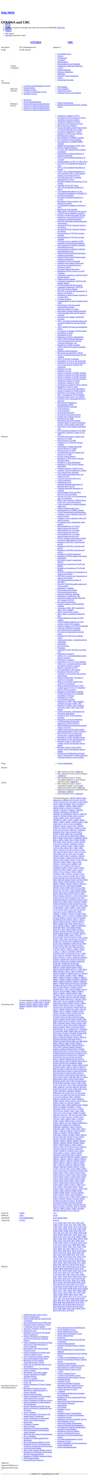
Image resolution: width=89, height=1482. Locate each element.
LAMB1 (75, 950)
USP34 (71, 1179)
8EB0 (73, 1300)
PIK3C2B (75, 1027)
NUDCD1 (69, 1007)
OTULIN (63, 1017)
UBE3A (76, 1163)
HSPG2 (74, 930)
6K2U (69, 1281)
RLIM (85, 1065)
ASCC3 (72, 824)
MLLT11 (78, 973)
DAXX (55, 878)
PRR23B (75, 1045)
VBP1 (78, 1185)
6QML (78, 1283)
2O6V (60, 1241)
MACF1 (56, 957)
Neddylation (61, 558)
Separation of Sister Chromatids (68, 261)
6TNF (73, 1284)
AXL (60, 830)
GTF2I (83, 914)
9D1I (77, 1306)
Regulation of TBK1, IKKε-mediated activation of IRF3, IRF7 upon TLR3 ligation (70, 708)
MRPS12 (77, 979)
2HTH (75, 1231)
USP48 (60, 1183)
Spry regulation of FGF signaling (69, 140)
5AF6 (64, 1273)
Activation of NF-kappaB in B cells (70, 124)
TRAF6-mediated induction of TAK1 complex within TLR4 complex (70, 623)
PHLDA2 (56, 1027)
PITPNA (60, 1029)
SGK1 (85, 1089)
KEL (60, 944)
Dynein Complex (30, 1370)
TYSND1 (70, 1151)
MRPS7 (56, 983)
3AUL (69, 1245)
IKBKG (67, 934)
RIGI (64, 1065)
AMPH (55, 808)
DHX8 (66, 882)
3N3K (69, 1253)
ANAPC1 (61, 808)
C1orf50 (76, 842)
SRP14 (63, 1105)
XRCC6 (62, 1197)
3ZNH (55, 1261)
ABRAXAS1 (57, 800)
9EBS (79, 1308)
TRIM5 (35, 1006)
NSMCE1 (79, 1005)
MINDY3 (63, 973)
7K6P (79, 1292)
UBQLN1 (61, 1165)
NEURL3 (78, 999)
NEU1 (72, 999)
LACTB (56, 950)
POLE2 (83, 1031)
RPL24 (60, 1077)
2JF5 (54, 1233)
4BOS (79, 1261)
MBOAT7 (56, 967)
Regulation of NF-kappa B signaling (70, 692)
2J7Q (84, 1231)
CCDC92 (68, 850)
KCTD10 (62, 942)
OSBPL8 (75, 1011)
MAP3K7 (56, 959)
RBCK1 (36, 1004)
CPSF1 (55, 872)
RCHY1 (81, 1059)
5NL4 (68, 1275)
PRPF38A (56, 1045)
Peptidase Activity (30, 90)
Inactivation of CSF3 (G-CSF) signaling (71, 662)
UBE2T (55, 1163)
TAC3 (60, 1113)
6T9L (68, 1284)
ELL (60, 892)
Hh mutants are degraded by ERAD (70, 353)
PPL (74, 1035)
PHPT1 (62, 1027)
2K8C (85, 1233)
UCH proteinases (63, 409)
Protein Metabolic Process (66, 1330)
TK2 (69, 1123)
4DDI (65, 1263)
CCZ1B (82, 850)
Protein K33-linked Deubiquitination (37, 110)
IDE (77, 932)
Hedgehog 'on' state (64, 369)
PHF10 (76, 1025)
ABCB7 (73, 798)
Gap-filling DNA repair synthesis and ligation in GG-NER (70, 437)
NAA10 (84, 989)
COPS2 (70, 868)
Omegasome (28, 1422)
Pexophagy (61, 648)
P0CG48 (56, 1220)
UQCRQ (80, 1171)
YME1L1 (84, 1197)
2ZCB (80, 1243)
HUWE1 (56, 932)
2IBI (79, 1231)
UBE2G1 (56, 1159)
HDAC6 (62, 922)
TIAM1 (55, 1123)
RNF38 (67, 1075)
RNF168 (83, 1071)
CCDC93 (75, 850)
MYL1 (62, 989)
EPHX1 (56, 894)
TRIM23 (63, 1141)
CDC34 (77, 852)
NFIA (84, 999)
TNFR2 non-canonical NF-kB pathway (71, 389)
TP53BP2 (71, 1135)
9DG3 (74, 1308)
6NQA (55, 1283)
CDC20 (65, 852)
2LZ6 (74, 1237)
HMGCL (67, 926)
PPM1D (79, 1035)
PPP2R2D (64, 1039)
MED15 (56, 969)
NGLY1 (65, 1001)
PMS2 (66, 1031)
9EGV (83, 1308)
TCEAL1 (69, 1117)
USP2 (73, 1175)
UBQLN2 (68, 1165)
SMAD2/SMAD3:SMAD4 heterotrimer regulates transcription (71, 254)
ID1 (74, 932)
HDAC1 (76, 920)
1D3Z (65, 1223)
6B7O (60, 1281)
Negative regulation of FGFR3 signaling (71, 377)
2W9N (55, 1243)
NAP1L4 (56, 991)
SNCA (69, 1099)
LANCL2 (63, 952)
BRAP (85, 838)
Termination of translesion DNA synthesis (72, 385)
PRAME (62, 1041)
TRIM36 (63, 1143)
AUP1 (84, 828)
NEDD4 (82, 997)
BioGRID (8, 35)
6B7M (55, 1281)
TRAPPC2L (71, 1139)
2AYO (55, 1229)
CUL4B (71, 876)
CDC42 (83, 852)
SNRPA (55, 1101)
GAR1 (66, 908)
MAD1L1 (62, 957)
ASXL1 (63, 826)
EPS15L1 (77, 894)
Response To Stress (64, 1441)
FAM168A (72, 900)
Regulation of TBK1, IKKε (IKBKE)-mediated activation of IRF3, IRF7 (70, 703)
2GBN (60, 1231)
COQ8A (69, 870)
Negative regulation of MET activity (70, 468)
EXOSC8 (56, 898)
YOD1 (55, 1199)
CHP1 (79, 862)
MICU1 (68, 971)
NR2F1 (66, 1005)
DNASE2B (71, 886)
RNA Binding (62, 87)
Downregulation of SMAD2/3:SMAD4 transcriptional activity (71, 246)
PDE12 (55, 1023)
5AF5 (59, 1273)
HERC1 (81, 922)
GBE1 (79, 908)
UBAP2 (79, 1153)
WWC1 (55, 1195)
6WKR (85, 1288)
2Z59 (75, 1243)
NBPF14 (63, 993)
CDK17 (67, 856)
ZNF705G (69, 1207)
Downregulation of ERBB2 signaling (70, 510)
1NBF (55, 1225)
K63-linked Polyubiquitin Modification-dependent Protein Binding (71, 1428)
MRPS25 (76, 981)
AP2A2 (81, 816)
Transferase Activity (64, 1417)
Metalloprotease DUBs (65, 419)
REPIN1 (75, 1061)
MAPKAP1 (64, 961)
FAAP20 (73, 898)
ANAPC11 (70, 808)
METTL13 (74, 969)
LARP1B (78, 952)
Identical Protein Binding (33, 1394)
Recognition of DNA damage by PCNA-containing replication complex (71, 119)
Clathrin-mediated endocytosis (68, 508)
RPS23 (71, 1079)
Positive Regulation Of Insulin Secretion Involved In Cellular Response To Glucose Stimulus (38, 1344)
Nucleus (60, 56)
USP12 (66, 1173)
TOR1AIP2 (57, 1135)
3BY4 (83, 1245)
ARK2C (56, 822)
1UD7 (60, 1227)
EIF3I (83, 890)
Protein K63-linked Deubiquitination (70, 1401)
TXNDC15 (63, 1151)
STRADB (56, 1109)
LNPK (83, 953)
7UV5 (79, 1296)
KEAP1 (56, 944)
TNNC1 (56, 1131)
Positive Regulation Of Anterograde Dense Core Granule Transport (36, 1419)
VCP (54, 1187)
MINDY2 (56, 973)
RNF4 (73, 1075)
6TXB (55, 1286)
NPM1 (83, 1003)
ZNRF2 (74, 1209)
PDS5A (74, 1023)
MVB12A (74, 987)
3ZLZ (81, 1259)
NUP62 (47, 1002)
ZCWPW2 (79, 1201)
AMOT (80, 806)
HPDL (63, 928)
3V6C (74, 1257)
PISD (55, 1029)
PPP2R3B (71, 1039)
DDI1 (83, 878)
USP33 (66, 1179)
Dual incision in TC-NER (66, 450)
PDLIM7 (22, 1004)
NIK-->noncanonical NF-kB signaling (71, 395)
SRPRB (74, 1105)
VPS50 (80, 1189)
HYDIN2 (69, 932)
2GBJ (79, 1229)
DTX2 (78, 888)
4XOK (69, 1271)
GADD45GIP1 (58, 908)
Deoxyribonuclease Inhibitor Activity (37, 1442)
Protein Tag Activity (64, 91)
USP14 (77, 1173)
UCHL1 (82, 1167)
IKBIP (55, 934)
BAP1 (80, 832)
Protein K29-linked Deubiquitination (37, 104)
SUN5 (55, 1111)
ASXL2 (69, 826)
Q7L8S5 (22, 1220)
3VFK (83, 1257)
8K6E (55, 1302)
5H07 (64, 1275)
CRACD (67, 872)
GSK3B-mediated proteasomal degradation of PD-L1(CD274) (68, 722)
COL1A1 (77, 866)
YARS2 (72, 1197)
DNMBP (78, 886)
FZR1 (86, 906)
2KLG (70, 1235)
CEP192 (81, 858)
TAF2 (64, 1113)
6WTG (55, 1290)
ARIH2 (82, 820)
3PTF (78, 1255)
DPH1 (68, 888)
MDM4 (69, 967)
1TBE (79, 1225)
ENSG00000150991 (60, 1218)
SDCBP (79, 1085)
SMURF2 (56, 1099)
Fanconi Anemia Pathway (66, 456)
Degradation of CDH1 (65, 698)
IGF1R (81, 932)
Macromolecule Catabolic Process (69, 1367)
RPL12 (82, 1075)
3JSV (77, 1249)
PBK (84, 1019)
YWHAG (68, 1199)
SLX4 (55, 1097)
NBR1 (80, 993)
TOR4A (64, 1135)
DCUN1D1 (77, 878)
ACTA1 (56, 802)
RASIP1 (72, 1057)
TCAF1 (63, 1117)
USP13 (71, 1173)
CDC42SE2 (57, 854)
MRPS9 (62, 983)
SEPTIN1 (83, 1087)
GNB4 (69, 912)
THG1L (73, 1121)
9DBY (64, 1308)
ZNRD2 (62, 1209)
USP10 (55, 1173)
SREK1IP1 (57, 1105)
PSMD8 (81, 1049)
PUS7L (77, 1051)
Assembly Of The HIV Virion (67, 185)
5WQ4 (79, 1277)
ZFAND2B (57, 1203)
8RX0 (74, 1304)
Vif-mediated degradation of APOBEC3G (72, 193)
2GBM (55, 1231)
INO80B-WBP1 (63, 936)
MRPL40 (70, 979)
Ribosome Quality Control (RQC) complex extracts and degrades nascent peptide (71, 743)
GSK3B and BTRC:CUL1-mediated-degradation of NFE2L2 (70, 695)
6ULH (60, 1286)
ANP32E (63, 816)
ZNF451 (62, 1207)
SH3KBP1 (62, 1091)
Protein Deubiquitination (32, 102)
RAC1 (85, 1053)
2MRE (75, 1239)
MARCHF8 (66, 965)
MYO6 (72, 989)
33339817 (69, 792)
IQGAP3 (56, 938)
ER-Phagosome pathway (66, 136)
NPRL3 (55, 1005)
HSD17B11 (57, 930)
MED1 (79, 967)
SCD (60, 1085)
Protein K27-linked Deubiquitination (37, 108)
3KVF (69, 1251)
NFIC (55, 1001)
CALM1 (66, 844)
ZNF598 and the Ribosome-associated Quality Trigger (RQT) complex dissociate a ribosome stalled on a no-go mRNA (72, 755)
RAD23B (69, 1055)
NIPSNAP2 (57, 1003)
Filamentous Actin (30, 1331)
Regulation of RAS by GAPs (67, 387)
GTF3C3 (71, 916)
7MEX (76, 1294)
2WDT (60, 1243)
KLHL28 (63, 948)
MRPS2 (56, 981)
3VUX (61, 1259)
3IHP (73, 1249)
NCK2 (62, 995)
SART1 (79, 1083)
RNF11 (63, 1067)
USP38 (55, 1181)
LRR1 (55, 955)
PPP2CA (76, 1037)
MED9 (67, 969)
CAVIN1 (81, 846)
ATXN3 (63, 828)
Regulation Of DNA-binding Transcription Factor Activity (34, 1361)
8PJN (82, 1302)
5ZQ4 (55, 1279)
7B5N (74, 1290)
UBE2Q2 (69, 1161)
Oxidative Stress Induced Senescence (70, 263)
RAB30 (63, 1053)
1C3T (55, 1223)
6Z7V (60, 1290)
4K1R (82, 1265)
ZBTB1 (82, 1199)
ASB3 (55, 824)
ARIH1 (76, 820)
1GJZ (82, 1223)
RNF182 (69, 1073)
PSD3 (55, 1047)
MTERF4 (83, 983)
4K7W (64, 1267)
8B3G (55, 1300)
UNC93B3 (72, 1171)
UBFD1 (82, 1163)
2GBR (65, 1231)
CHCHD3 (56, 862)
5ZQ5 (60, 1279)
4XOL (75, 1271)
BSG (71, 840)
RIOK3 (74, 1065)
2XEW (66, 1243)
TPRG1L (83, 1135)
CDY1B (56, 858)
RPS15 (66, 1079)
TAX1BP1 (82, 1113)
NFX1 (59, 1001)
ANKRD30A (67, 814)
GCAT (55, 910)
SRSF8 (85, 1105)
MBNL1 (79, 965)
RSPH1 (63, 1081)
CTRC (62, 874)
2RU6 (82, 1241)
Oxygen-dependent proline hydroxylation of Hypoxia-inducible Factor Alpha (72, 129)
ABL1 (84, 798)
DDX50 (73, 880)
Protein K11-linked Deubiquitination (37, 106)
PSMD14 (56, 1049)
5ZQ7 (69, 1279)
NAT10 (62, 991)
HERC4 (62, 924)
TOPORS (76, 1133)
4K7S (55, 1267)
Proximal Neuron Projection (34, 1460)
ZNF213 (56, 1207)
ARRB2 (75, 822)
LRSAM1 (68, 955)
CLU (62, 866)
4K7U (59, 1267)
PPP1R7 (70, 1037)
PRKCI (55, 1043)
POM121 (29, 1004)
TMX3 (72, 1127)
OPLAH (83, 1009)
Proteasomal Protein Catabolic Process (71, 1377)
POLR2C (65, 1033)
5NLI (77, 1275)
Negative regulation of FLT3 (67, 668)
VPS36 (55, 1189)
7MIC (81, 1294)
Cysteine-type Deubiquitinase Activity (37, 86)
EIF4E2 (56, 892)
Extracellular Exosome (65, 80)
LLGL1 (78, 953)
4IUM (72, 1265)
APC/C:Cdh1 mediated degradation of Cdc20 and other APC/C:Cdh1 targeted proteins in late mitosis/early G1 (71, 173)
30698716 (78, 772)
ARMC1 (68, 822)
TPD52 (77, 1135)
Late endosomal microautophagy (69, 630)
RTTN (55, 1083)
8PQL (60, 1304)
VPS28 (80, 1187)
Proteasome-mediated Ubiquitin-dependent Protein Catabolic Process (70, 1384)
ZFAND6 (78, 1203)
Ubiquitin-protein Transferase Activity (37, 1325)
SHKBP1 (77, 1091)
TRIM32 (56, 1143)
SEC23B (69, 1087)
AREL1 (71, 820)
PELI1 (61, 1025)
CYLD (82, 876)
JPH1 (66, 940)
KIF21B (56, 946)
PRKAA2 (75, 1041)
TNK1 (78, 1129)
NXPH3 (62, 1009)
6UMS (70, 1286)
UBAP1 (73, 1153)
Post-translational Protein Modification (37, 1323)
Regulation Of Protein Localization (36, 1428)
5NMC (82, 1275)
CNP (72, 866)
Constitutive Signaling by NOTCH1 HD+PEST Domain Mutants (70, 288)
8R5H (70, 1304)
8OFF (78, 1302)
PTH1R (60, 1051)
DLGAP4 (80, 882)
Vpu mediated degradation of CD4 (69, 191)
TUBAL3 (71, 1149)
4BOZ (83, 1261)
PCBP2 (60, 1021)
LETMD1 (56, 953)
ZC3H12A (56, 1201)
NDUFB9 (61, 997)
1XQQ (70, 1227)
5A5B (84, 1271)
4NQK (76, 1269)
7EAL (60, 1292)
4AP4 (69, 1261)
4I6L (60, 1265)
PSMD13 (79, 1047)
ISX (65, 938)
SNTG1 (67, 1101)
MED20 (62, 969)
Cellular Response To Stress (67, 1389)
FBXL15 (71, 902)
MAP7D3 (81, 959)
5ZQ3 (85, 1277)
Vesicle (60, 78)
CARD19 (63, 846)
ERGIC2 (62, 896)
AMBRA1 (61, 806)
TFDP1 (55, 1121)
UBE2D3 (63, 1157)
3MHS (84, 1251)
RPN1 (85, 1077)
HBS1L (69, 920)
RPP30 (55, 1079)
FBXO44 (63, 904)
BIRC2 (82, 836)
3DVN (65, 1247)
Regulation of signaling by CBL (68, 596)
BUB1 (64, 842)
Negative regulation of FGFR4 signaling (71, 379)
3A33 (60, 1245)
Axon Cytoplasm (30, 1412)
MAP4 (62, 959)
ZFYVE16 (57, 1205)
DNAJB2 (56, 886)
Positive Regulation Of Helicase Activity (38, 1400)
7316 (55, 1213)
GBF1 (83, 908)
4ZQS (79, 1271)
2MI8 (60, 1239)
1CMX (59, 1223)
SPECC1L (63, 1103)
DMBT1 (56, 884)
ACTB (61, 802)
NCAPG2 (56, 995)
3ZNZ (64, 1261)
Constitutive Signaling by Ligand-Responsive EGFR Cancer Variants (69, 133)
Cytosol (60, 68)
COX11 (74, 870)
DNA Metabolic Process (66, 1421)
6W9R (70, 1288)
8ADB (77, 1298)
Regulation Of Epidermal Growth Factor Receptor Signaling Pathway (38, 1453)
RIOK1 (69, 1065)
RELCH (68, 1061)
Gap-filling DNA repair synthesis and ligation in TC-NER (70, 453)
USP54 (71, 1183)
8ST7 (83, 1304)
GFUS (66, 910)
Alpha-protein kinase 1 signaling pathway (72, 640)
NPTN (61, 1005)
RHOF (80, 1063)
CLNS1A (56, 866)
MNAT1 (85, 973)
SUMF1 (81, 1109)
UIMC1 (84, 1169)
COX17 (80, 870)
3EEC (70, 1247)
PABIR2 (81, 1017)
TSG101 (56, 1147)
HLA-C (81, 924)
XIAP (72, 1195)
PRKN (67, 1043)
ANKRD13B (74, 812)
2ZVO (55, 1245)
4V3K (55, 1271)
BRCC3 (62, 840)
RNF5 (78, 1075)
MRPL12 (69, 977)
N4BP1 (78, 989)
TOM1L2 (56, 1133)
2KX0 (80, 1235)
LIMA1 (63, 953)
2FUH (70, 1229)
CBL (61, 848)
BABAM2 (56, 832)
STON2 (78, 1107)
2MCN (55, 1239)
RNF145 (64, 1071)
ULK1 (55, 1171)
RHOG (55, 1065)
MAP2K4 (76, 957)
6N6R (83, 1281)
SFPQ (80, 1089)
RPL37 (66, 1077)
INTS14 (78, 936)
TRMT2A (67, 1145)
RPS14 (60, 1079)
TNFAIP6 (56, 1129)
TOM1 (76, 1131)
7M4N (65, 1294)
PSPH (55, 1051)
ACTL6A (73, 802)
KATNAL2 (83, 940)
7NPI (60, 1296)
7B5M (69, 1290)
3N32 (65, 1253)
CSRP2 (73, 872)
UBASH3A (57, 1155)
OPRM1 (56, 1011)
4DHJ (70, 1263)
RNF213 (80, 1073)
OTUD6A (35, 42)
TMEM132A (67, 1125)
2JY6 (62, 1233)
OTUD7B (56, 1017)
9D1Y (81, 1306)
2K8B (80, 1233)
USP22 (83, 1175)
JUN (70, 940)
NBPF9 (74, 993)
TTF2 (77, 1147)
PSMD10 (72, 1047)
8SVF (64, 1306)
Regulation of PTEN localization (69, 554)
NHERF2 (71, 1001)
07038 (55, 1215)
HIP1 (71, 924)
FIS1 (84, 904)
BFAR (73, 836)
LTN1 (82, 955)
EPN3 (66, 894)
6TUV (82, 1284)
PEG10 (55, 1025)
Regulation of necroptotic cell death (70, 393)
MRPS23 (69, 981)
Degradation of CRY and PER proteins (71, 737)
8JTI (86, 1300)
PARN (68, 1019)
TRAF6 (81, 1137)
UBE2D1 (56, 1157)
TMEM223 (65, 1127)
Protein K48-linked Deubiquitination (70, 1425)
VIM (65, 1187)
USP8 (55, 1185)
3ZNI (60, 1261)
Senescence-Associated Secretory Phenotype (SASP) (69, 266)
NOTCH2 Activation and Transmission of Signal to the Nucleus (72, 292)
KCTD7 (69, 942)
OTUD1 (68, 1013)
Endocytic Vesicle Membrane (67, 76)
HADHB (56, 920)
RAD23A (62, 1055)
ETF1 (76, 896)
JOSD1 (55, 940)
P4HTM (75, 1017)
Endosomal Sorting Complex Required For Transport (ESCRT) (71, 599)
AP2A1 (75, 816)
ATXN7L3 (77, 828)
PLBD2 (71, 1029)
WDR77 (68, 1193)
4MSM (66, 1269)
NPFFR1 (70, 1003)
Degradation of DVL (64, 335)
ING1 (55, 936)
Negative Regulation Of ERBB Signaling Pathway (35, 1375)
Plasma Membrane (64, 70)
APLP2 (78, 818)
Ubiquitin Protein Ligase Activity (35, 1315)
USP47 (55, 1183)
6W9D (65, 1288)
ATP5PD (80, 826)
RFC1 (85, 1061)
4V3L (60, 1271)
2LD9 (55, 1237)
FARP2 (55, 902)
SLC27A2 (74, 1093)
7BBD (79, 1290)
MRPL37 (56, 979)
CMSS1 (67, 866)
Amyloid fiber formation (66, 700)
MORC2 (63, 975)
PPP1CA (56, 1037)
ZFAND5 (71, 1203)
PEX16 (66, 1025)
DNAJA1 (76, 884)
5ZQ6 (64, 1279)
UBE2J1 (70, 1159)
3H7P (84, 1247)
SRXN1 (56, 1107)
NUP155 (83, 1007)
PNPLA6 (77, 1031)
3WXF (76, 1259)
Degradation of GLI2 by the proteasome (71, 363)
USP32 (60, 1179)
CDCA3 (75, 854)
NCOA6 (77, 995)
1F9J (69, 1223)
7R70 (70, 1296)
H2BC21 (63, 918)
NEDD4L (56, 999)
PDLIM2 (62, 1023)
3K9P (64, 1251)
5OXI (70, 1277)
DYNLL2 (29, 1002)
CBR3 (81, 848)
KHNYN (74, 944)
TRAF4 (70, 1137)
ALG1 (55, 806)
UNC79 (66, 1171)
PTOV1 (66, 1051)
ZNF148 (82, 1205)
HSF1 (64, 930)
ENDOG (78, 892)
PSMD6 (69, 1049)
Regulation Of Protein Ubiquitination (70, 1415)
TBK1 (84, 1115)
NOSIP (64, 1003)
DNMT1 (56, 888)
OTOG (81, 1011)
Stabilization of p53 (64, 482)
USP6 (77, 1183)
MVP (80, 987)
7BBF (84, 1290)
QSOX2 (83, 1051)
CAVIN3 (56, 848)
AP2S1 (67, 818)
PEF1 (85, 1023)
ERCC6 (56, 896)
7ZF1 (59, 1298)
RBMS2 (69, 1059)
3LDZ (79, 1251)
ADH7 (85, 802)
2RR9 (78, 1241)
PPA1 (55, 1035)
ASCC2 (66, 824)
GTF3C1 (65, 916)
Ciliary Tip (27, 1382)
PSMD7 (75, 1049)
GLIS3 (64, 912)
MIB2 (55, 971)
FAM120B (57, 900)
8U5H (72, 1306)
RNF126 (69, 1069)
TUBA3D (56, 1149)
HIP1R (75, 924)
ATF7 (74, 826)
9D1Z (55, 1308)
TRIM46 (29, 1006)
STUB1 (63, 1109)
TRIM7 (40, 1006)
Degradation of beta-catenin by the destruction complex (69, 202)
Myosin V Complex (31, 1378)
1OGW (60, 1225)
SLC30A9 (81, 1093)
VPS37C (75, 1189)
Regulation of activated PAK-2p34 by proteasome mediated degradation (70, 218)
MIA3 (85, 969)
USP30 (83, 1177)
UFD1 (68, 1169)
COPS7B (56, 870)
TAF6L (69, 1113)
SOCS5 (79, 1101)
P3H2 (70, 1017)
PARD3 (62, 1019)
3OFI (82, 1253)
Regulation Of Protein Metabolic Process (72, 1419)
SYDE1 (66, 1111)
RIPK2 (80, 1065)
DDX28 (67, 880)
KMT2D (76, 948)
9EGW (55, 1310)
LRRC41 (61, 955)
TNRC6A (62, 1131)
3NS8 (74, 1253)
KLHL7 (70, 948)
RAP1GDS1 (57, 1057)
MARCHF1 (80, 961)
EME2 (72, 892)
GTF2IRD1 (57, 916)
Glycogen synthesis (64, 299)
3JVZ (81, 1249)
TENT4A (80, 1119)
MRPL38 (63, 979)
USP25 (60, 1177)
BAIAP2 (74, 832)
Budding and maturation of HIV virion (71, 146)
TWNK (55, 1151)
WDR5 (79, 1191)
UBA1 (76, 1151)
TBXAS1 (56, 1117)
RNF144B (56, 1071)
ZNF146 (76, 1205)
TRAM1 (63, 1139)
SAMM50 (66, 1083)
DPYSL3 (47, 1000)
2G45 (75, 1229)
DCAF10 (69, 878)
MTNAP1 (64, 985)
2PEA (73, 1241)
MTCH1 (77, 983)
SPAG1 (84, 1101)
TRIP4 (61, 1145)
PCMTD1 (72, 1021)
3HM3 (59, 1249)
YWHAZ (75, 1199)
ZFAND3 (64, 1203)
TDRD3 (68, 1119)
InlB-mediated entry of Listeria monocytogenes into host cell (68, 527)
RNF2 (41, 1004)
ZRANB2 (56, 1211)
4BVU (55, 1263)
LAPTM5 (71, 952)
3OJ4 (59, 1255)
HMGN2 (74, 926)
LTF (78, 955)
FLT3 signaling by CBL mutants (68, 670)
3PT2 (73, 1255)
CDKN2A (73, 856)
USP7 (81, 1183)
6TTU (77, 1284)
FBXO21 (77, 902)
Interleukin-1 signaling (65, 588)
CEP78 (60, 860)
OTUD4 (81, 1013)
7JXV (74, 1292)
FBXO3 (84, 902)
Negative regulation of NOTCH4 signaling (72, 626)
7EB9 (70, 1292)
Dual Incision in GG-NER (66, 440)
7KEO (55, 1294)
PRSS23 (81, 1045)
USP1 (86, 1171)
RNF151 (70, 1071)
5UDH (74, 1277)
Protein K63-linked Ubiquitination (69, 1423)
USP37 (82, 1179)
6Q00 (74, 1283)
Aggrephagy (61, 642)
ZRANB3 (63, 1211)
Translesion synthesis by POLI (68, 383)
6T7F (64, 1284)
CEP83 (66, 860)
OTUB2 (62, 1013)
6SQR (59, 1284)
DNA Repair (61, 1407)
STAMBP (62, 1107)
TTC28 (66, 1147)
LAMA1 (62, 950)
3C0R (55, 1247)
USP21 (78, 1175)
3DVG (60, 1247)
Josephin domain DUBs (65, 413)
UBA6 (55, 1153)
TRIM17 (78, 1139)
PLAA (66, 1029)
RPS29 (76, 1079)
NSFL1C (73, 1005)
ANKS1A (75, 814)
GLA (55, 912)
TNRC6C (69, 1131)
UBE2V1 (62, 1163)
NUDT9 (76, 1007)
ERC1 (83, 894)
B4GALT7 (74, 830)
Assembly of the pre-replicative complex (71, 470)
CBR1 (76, 848)
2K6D (75, 1233)
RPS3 (82, 1079)
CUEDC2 (76, 874)
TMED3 (75, 1123)
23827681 (60, 28)
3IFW (68, 1249)
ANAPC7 (56, 810)
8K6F (60, 1302)
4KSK (69, 1267)
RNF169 (56, 1073)
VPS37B (68, 1189)
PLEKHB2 (83, 1029)
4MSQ (71, 1269)
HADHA (82, 918)
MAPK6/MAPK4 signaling (67, 407)
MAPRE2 (72, 961)
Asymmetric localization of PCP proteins (71, 331)
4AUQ (74, 1261)
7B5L (65, 1290)
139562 (21, 1213)
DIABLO (73, 882)
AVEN (55, 830)
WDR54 (56, 1193)
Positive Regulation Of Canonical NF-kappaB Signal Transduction (37, 1415)
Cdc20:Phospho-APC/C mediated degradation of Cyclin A (69, 178)
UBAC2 (67, 1153)
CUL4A (65, 876)
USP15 (82, 1173)
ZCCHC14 (71, 1201)
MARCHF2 (57, 963)
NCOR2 (83, 995)
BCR (62, 836)
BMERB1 (78, 838)
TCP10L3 (56, 1119)
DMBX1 (62, 884)
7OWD (64, 1296)
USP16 (55, 1175)
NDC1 (55, 997)
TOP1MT (63, 1133)
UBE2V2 (69, 1163)
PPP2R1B (56, 1039)
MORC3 (69, 975)
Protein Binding (29, 88)
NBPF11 (81, 991)
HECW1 (75, 922)
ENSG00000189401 (26, 1218)
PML (61, 1031)
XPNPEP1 (78, 1195)
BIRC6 (60, 838)
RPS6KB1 (56, 1081)
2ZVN (84, 1243)
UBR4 (82, 1165)
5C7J (81, 1273)
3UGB (69, 1257)
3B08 (74, 1245)
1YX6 (80, 1227)
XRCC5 (56, 1197)
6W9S (75, 1288)
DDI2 (55, 880)
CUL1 (82, 874)
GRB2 (79, 912)
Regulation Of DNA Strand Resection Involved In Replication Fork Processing (38, 1445)
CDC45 (64, 854)
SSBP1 (46, 1004)
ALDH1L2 (81, 804)
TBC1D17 (64, 1115)
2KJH (65, 1235)
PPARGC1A (67, 1035)
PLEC (77, 1029)
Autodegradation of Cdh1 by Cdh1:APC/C (72, 162)
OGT (73, 1009)
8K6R (68, 1302)
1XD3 (65, 1227)
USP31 (55, 1179)
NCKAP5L (69, 995)
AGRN (60, 804)
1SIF (74, 1225)
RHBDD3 (73, 1063)
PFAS (71, 1025)
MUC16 (56, 987)
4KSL (74, 1267)
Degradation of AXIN (65, 333)
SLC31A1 (56, 1095)
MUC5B (62, 987)
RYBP (60, 1083)
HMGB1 (61, 926)
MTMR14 (56, 985)
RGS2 (68, 1063)
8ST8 (55, 1306)
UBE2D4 (70, 1157)
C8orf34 (82, 842)
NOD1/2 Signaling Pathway (67, 148)
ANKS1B (83, 814)
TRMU (74, 1145)
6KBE (74, 1281)
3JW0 (55, 1251)
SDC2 (69, 1085)
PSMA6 (65, 1047)
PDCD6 (84, 1021)
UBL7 (55, 1165)
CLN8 (79, 864)
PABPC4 (56, 1019)
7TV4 (74, 1296)
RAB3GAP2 (70, 1053)
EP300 (83, 892)
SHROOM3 (57, 1093)
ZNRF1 (68, 1209)
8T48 (68, 1306)
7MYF (55, 1296)
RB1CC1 (56, 1059)
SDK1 (55, 1087)
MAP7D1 (74, 959)
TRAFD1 (56, 1139)
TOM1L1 (82, 1131)
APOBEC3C (57, 820)
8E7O (64, 1300)
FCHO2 (70, 904)
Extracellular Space (64, 54)
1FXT (73, 1223)
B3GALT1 (66, 830)
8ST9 (59, 1306)
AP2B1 (55, 818)
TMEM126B (57, 1125)
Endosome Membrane (65, 72)
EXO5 (85, 896)
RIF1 (60, 1065)
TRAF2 (55, 1137)
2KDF (55, 1235)
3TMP (60, 1257)
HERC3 (56, 924)
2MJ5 (65, 1239)
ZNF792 (56, 1209)
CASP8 (75, 846)
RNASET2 (57, 1067)
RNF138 (76, 1069)
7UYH (84, 1296)
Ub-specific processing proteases (69, 415)
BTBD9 (82, 840)
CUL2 (55, 876)
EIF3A (73, 890)
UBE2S (83, 1161)
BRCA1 (56, 840)
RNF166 (77, 1071)
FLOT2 (61, 906)
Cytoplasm (61, 60)
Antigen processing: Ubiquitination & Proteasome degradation (70, 712)
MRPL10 (62, 977)
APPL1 (65, 820)
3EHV (79, 1247)
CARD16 (56, 846)
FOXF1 (67, 906)
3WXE (71, 1259)
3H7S (55, 1249)
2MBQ (83, 1237)
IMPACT (82, 934)
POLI (60, 1033)
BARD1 (56, 834)
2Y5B (71, 1243)
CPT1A (61, 872)
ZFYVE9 (64, 1205)
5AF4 (55, 1273)
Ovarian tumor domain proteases (69, 417)
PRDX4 (69, 1041)
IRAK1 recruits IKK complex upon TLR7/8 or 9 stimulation (70, 683)
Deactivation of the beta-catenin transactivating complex (68, 306)
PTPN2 (72, 1051)
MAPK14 (56, 961)
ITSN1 (79, 938)
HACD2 (76, 918)
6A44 (78, 1279)
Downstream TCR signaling (67, 209)
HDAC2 (82, 920)
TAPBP (75, 1113)
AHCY (74, 804)
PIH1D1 (69, 1027)
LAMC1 (82, 950)
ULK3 (60, 1171)
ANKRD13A (64, 812)
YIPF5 (78, 1197)
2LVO (60, 1237)
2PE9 (69, 1241)
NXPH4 (68, 1009)
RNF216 (56, 1075)
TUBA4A (63, 1149)
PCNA (78, 1021)
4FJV (79, 1263)
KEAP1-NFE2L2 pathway (66, 690)
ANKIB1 (56, 812)
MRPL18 (76, 977)
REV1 (80, 1061)
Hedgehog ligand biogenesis (67, 351)
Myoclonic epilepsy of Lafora (68, 309)
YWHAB (61, 1199)
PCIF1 (65, 1021)
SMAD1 (65, 1097)
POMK (79, 1033)
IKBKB (61, 934)
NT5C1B (62, 1007)
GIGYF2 (82, 910)
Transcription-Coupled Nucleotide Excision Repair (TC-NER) (69, 447)
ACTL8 (80, 802)
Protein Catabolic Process (66, 1373)
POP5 (85, 1033)
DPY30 (73, 888)
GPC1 (74, 912)
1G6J (78, 1223)
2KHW (60, 1235)
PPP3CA (79, 1039)
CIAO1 (68, 864)
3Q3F (82, 1255)
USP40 (65, 1181)
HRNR (73, 928)
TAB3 (55, 1113)
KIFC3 (66, 946)
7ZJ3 (63, 1298)
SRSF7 (79, 1105)
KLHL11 (80, 946)
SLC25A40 (66, 1093)
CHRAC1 (56, 864)
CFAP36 (84, 860)
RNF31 (62, 1075)
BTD (55, 842)
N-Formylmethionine (65, 763)
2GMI (70, 1231)
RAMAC (81, 1055)
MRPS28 (83, 981)
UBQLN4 (76, 1165)
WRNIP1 (80, 1193)
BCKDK (79, 834)
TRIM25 (69, 1141)
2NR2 (55, 1241)
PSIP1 (60, 1047)
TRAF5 (75, 1137)
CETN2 (78, 860)
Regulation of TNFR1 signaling (68, 345)
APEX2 (72, 818)
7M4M (60, 1294)
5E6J (60, 1275)
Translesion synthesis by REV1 (68, 116)
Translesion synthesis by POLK (68, 381)
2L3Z (84, 1235)
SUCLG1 (74, 1109)
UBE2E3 (84, 1157)
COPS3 (75, 868)
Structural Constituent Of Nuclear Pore (37, 1329)
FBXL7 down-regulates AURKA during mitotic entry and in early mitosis (71, 501)
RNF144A (82, 1069)
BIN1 (78, 836)
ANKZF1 (56, 816)
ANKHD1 (79, 810)
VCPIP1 (60, 1187)
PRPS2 (68, 1045)
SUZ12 (60, 1111)
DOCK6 (62, 888)
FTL (76, 906)
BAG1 (63, 832)
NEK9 (67, 999)
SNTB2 (61, 1101)
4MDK (55, 1269)
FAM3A (80, 900)
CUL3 (60, 876)
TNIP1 (62, 1129)
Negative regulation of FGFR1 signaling (71, 373)
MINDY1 (80, 971)
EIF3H (78, 890)
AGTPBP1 (67, 804)
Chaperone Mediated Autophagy (68, 628)
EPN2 (61, 894)
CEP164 (74, 858)
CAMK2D (73, 844)
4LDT (84, 1267)
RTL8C (84, 1081)
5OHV (60, 1277)
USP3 (78, 1177)
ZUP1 (70, 1211)
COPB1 (64, 868)
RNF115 (83, 1067)
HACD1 (70, 918)
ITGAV (74, 938)
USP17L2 (61, 1175)
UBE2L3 (83, 1159)
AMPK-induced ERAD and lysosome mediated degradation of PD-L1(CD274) (71, 730)
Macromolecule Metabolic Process (69, 1334)
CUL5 (77, 876)
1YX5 (75, 1227)
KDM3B (76, 942)
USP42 (71, 1181)
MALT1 (70, 957)
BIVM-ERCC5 (69, 838)
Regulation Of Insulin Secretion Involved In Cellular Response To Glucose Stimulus (35, 1390)
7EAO (65, 1292)
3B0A (78, 1245)
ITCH (69, 938)
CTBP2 (79, 872)
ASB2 (85, 822)
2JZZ (67, 1233)
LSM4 (74, 955)
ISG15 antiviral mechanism (67, 126)
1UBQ (55, 1227)
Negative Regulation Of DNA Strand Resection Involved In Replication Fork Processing (38, 1408)
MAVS (73, 965)
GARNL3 (72, 908)
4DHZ (74, 1263)
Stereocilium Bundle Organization (36, 1358)
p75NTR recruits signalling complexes (71, 213)
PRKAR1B (83, 1041)
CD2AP (59, 852)
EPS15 (70, 894)
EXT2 (62, 898)
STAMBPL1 (70, 1107)
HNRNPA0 (82, 926)
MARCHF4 (66, 963)
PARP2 (79, 1019)
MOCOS (56, 975)
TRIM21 (56, 1141)
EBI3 (83, 888)
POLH (55, 1033)
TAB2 (82, 1111)
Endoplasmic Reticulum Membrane (70, 66)
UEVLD (62, 1169)
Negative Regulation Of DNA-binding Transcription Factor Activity (37, 1397)
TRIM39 (22, 1006)
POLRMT (73, 1033)
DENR (85, 880)
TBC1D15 (56, 1115)
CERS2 (72, 860)
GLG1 (59, 912)
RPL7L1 (80, 1077)
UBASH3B (66, 1155)
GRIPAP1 (56, 914)
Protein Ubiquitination (65, 103)
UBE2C (79, 1155)
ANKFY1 (72, 810)
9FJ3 (68, 1310)
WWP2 (67, 1195)
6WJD (80, 1288)
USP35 (77, 1179)
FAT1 (61, 902)
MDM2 (63, 967)
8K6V (73, 1302)
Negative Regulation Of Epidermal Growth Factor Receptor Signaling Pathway (36, 1339)
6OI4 (65, 1283)
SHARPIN (70, 1091)
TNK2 (83, 1129)
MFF (80, 969)
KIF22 (61, 946)
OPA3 (77, 1009)
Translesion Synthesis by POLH (68, 122)
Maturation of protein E (65, 654)
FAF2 (83, 898)
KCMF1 (56, 942)
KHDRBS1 (67, 944)
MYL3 (67, 989)
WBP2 (61, 1191)
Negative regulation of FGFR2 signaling (71, 375)
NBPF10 (74, 991)
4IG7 (68, 1265)
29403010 (62, 792)
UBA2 (81, 1151)
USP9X (60, 1185)
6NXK (60, 1283)
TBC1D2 (72, 1115)
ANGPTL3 (64, 810)
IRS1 (61, 938)
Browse (8, 25)
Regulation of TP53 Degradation (69, 462)
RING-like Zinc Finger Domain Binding (38, 1434)
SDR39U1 (61, 1087)
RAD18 (56, 1055)
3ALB (64, 1245)
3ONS (63, 1255)
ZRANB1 (80, 1209)
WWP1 (61, 1195)
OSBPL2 (68, 1011)
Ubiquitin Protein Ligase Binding (69, 93)
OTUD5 (56, 1015)
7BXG (55, 1292)
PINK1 (82, 1027)
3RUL (55, 1257)
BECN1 (67, 836)
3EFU (75, 1247)
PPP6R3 (56, 1041)
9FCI (60, 1310)
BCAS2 (73, 834)
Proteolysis (27, 100)
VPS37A (61, 1189)
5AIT (68, 1273)
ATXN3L (70, 828)
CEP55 (55, 860)
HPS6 (68, 928)
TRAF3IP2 (63, 1137)
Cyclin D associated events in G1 (69, 478)
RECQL (62, 1061)
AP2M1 (61, 818)
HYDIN (62, 932)
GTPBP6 (78, 916)
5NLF (73, 1275)
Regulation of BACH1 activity (68, 672)
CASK (69, 846)
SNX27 (73, 1101)
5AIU (73, 1273)
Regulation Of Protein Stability (68, 1431)
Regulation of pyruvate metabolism (69, 719)
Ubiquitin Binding (63, 1379)
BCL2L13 (56, 836)
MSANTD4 (69, 983)
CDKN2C (81, 856)
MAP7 (68, 959)
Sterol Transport (29, 1426)
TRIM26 (76, 1141)
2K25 (71, 1233)
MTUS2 (83, 985)
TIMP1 (61, 1123)
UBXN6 (70, 1167)
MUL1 (68, 987)
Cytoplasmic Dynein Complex (34, 1327)
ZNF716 (77, 1207)
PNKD (71, 1031)
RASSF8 (79, 1057)
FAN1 (85, 900)
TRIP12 (56, 1145)
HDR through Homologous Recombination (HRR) (67, 404)
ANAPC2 (77, 808)
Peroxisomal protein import (67, 590)
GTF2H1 (63, 914)
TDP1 (62, 1119)
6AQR (82, 1279)
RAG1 (75, 1055)
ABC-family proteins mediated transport (71, 311)
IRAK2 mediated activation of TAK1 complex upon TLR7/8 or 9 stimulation (71, 687)
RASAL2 (65, 1057)
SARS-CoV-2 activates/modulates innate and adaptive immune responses (71, 665)
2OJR (64, 1241)
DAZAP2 (62, 878)
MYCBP (56, 989)
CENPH (68, 858)
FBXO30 (56, 904)
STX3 (68, 1109)
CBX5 (55, 850)
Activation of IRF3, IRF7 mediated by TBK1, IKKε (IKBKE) (71, 609)
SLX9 (60, 1097)
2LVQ (69, 1237)
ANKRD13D (57, 814)
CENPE (62, 858)
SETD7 (65, 1089)
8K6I (64, 1302)
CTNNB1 (56, 874)
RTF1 (69, 1081)
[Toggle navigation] (2, 19)
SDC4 (74, 1085)
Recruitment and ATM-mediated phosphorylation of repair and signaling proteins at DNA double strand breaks (71, 423)
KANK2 (75, 940)
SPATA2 (56, 1103)
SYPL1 (72, 1111)
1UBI (83, 1225)
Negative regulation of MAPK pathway (71, 391)
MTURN (76, 985)
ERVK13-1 (70, 896)
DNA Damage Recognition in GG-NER (71, 431)
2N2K (85, 1239)
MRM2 (80, 975)
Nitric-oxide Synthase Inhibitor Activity (38, 1450)
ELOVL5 (66, 892)
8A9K (72, 1298)
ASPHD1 (78, 824)
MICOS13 (61, 971)
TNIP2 (68, 1129)
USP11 (60, 1173)
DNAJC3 (63, 886)
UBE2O (56, 1161)
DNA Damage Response (66, 1403)
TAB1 (77, 1111)
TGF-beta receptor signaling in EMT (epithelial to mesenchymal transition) (70, 242)
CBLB (66, 848)
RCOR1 (56, 1061)
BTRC (59, 842)
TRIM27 (82, 1141)
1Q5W (65, 1225)
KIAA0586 (82, 944)
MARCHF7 (57, 965)
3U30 (65, 1257)
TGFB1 (61, 1121)
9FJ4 (72, 1310)
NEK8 (62, 999)
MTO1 (70, 985)
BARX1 (62, 834)
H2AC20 (56, 918)
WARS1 (56, 1191)
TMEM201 (57, 1127)
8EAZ (68, 1300)
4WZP (64, 1271)
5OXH (65, 1277)
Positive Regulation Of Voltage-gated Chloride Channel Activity (37, 1353)
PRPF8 (63, 1045)
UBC (70, 42)
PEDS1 (79, 1023)
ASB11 (80, 822)
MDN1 (74, 967)
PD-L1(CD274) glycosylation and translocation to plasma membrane (69, 734)
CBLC (36, 1000)
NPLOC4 (77, 1003)
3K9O (60, 1251)
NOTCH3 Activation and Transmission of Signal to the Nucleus (72, 573)
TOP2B (70, 1133)
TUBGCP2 (79, 1149)
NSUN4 (56, 1007)
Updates (8, 31)
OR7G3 (62, 1011)
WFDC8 (74, 1193)
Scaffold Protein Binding (32, 1448)
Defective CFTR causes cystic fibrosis (71, 397)
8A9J (68, 1298)
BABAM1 (81, 830)
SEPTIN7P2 (57, 1089)
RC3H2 (75, 1059)
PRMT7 (79, 1043)
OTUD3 (74, 1013)
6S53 (55, 1284)
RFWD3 (56, 1063)
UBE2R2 (76, 1161)
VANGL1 (72, 1185)
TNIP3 (73, 1129)
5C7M (55, 1275)
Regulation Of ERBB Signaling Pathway (38, 1456)
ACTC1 (67, 802)
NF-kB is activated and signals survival (71, 215)
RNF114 (76, 1067)
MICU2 (74, 971)
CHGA (74, 862)
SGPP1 (55, 1091)
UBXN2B (62, 1167)
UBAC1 (61, 1153)
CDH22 (56, 856)
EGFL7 (68, 890)
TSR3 (61, 1147)
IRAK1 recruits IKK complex (68, 612)
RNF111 (70, 1067)
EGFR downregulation (65, 195)
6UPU (75, 1286)
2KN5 (75, 1235)
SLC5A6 (71, 1095)
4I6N (64, 1265)
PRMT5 (73, 1043)
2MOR (69, 1239)
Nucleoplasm (62, 58)
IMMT (76, 934)
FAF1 (78, 898)
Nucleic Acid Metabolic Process (68, 1433)
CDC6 (70, 854)
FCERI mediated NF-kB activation (69, 285)
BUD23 (70, 842)
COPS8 (62, 870)
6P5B (69, 1283)
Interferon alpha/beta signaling (68, 594)
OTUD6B (70, 1015)
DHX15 (61, 882)
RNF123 (56, 1069)
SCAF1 (55, 1085)
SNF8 (74, 1099)
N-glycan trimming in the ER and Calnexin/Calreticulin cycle (69, 342)
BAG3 (68, 832)
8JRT (82, 1300)
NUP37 (55, 1009)
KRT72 (82, 948)
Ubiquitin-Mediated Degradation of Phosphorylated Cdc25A (70, 485)
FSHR (72, 906)
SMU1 (71, 1097)
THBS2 (67, 1121)
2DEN (65, 1229)
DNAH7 (69, 884)
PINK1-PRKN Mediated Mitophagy (70, 339)
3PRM (68, 1255)
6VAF (55, 1288)
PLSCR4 (56, 1031)
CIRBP (74, 864)
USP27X (67, 1177)
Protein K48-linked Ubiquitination (69, 1387)
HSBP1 (78, 928)
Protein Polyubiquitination (66, 1363)
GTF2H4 (77, 914)
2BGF (60, 1229)
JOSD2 (61, 940)
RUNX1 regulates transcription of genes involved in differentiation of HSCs (71, 539)
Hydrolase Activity (30, 94)
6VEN (60, 1288)
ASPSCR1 (57, 826)
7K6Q (83, 1292)
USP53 (66, 1183)
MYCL (41, 1002)
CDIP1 (61, 856)
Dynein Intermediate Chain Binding (36, 1368)
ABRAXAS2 (67, 800)
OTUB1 (56, 1013)
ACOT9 (82, 800)
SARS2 (73, 1083)
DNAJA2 (83, 884)
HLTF (55, 926)
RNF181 (63, 1073)
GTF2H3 (70, 914)
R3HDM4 (56, 1053)
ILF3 (72, 934)
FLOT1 (55, 906)
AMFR (74, 806)
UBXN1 (56, 1167)
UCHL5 (56, 1169)
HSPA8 (68, 930)
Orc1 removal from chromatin (68, 472)
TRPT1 (79, 1145)
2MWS (80, 1239)
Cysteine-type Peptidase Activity (35, 92)
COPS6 (81, 868)
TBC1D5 (78, 1115)
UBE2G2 (63, 1159)
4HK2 (83, 1263)
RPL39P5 (72, 1077)
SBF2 (84, 1083)
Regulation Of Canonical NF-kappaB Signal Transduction (37, 1334)
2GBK (83, 1229)
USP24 (55, 1177)
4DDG (60, 1263)
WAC (86, 1189)
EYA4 (67, 898)
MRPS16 (84, 979)
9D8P (60, 1308)
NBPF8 (69, 993)
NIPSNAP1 (80, 1001)
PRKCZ (61, 1043)
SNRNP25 (80, 1099)
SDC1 (65, 1085)
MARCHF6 (75, 963)
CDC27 (71, 852)
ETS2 (80, 896)
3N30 (60, 1253)
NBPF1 (68, 991)
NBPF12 (56, 993)
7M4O (70, 1294)
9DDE (69, 1308)
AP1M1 (70, 816)
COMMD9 (57, 868)
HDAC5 (56, 922)
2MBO (78, 1237)
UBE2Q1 (62, 1161)
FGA (80, 904)
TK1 (66, 1123)
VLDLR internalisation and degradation (71, 512)
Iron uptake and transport (66, 602)
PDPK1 (68, 1023)
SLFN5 (77, 1095)
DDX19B (60, 880)
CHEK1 (68, 862)
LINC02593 (70, 953)
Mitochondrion (62, 62)
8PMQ (55, 1304)
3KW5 (74, 1251)
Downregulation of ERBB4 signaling (70, 138)
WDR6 (61, 1193)
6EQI (65, 1281)
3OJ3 (55, 1255)
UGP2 (73, 1169)
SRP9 (69, 1105)
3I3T (64, 1249)
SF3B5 (75, 1089)
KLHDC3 (73, 946)
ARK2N (62, 822)
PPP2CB (83, 1037)
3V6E (79, 1257)
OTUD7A (77, 1015)
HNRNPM (57, 928)
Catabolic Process (63, 1381)
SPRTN (77, 1103)
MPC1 (75, 975)
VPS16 (69, 1187)
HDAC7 (69, 922)
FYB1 (81, 906)
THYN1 (79, 1121)
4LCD (79, 1267)
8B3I (59, 1300)
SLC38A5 (64, 1095)
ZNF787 (83, 1207)
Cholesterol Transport (31, 1424)
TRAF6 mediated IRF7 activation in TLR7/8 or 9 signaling (70, 679)
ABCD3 (79, 798)
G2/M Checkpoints (64, 480)
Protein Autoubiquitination (66, 1447)
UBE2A (73, 1155)
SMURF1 (77, 1097)
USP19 (68, 1175)
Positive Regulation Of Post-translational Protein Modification (72, 1444)
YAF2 (67, 1197)
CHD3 (63, 862)
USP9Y (66, 1185)
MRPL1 (56, 977)
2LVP (64, 1237)
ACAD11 (75, 800)
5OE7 (55, 1277)
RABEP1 (79, 1053)
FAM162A (65, 900)
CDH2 (81, 854)
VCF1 (83, 1185)
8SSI (78, 1304)
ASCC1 (60, 824)
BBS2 (68, 834)
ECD (55, 890)
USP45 (76, 1181)
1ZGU (84, 1227)
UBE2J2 (76, 1159)
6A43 (73, 1279)
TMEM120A (82, 1123)
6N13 (79, 1281)
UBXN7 (76, 1167)
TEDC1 (74, 1119)
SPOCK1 (70, 1103)
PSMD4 (63, 1049)
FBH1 (65, 902)
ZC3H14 (64, 1201)
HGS (67, 924)
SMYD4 (63, 1099)
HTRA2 (81, 930)
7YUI (55, 1298)
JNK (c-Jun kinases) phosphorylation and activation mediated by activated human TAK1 (72, 323)
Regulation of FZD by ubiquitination (70, 337)
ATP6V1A (56, 828)
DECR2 (79, 880)
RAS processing (63, 646)
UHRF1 (78, 1169)
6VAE (85, 1286)
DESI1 (55, 882)
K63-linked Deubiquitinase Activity (70, 1439)
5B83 (77, 1273)
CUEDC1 (68, 874)
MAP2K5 (83, 957)
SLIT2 (83, 1095)
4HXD (55, 1265)
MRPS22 (62, 981)
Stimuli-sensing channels (66, 279)
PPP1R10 (63, 1037)
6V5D (80, 1286)
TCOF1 (81, 1117)
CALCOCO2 (57, 844)
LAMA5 (69, 950)
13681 (21, 1215)
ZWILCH (75, 1211)
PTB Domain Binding (31, 1458)
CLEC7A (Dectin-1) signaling (68, 359)
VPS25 (74, 1187)
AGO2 (55, 804)
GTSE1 (84, 916)
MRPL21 (83, 977)
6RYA (83, 1283)
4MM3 (60, 1269)
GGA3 (76, 910)
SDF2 (85, 1085)
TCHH (75, 1117)
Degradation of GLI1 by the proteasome (71, 361)
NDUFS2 (68, 997)
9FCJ (64, 1310)
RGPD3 (62, 1063)
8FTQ (77, 1300)
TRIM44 (76, 1143)
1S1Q (70, 1225)
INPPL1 (72, 936)
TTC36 (72, 1147)
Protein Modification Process (34, 1380)
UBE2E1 (77, 1157)
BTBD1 (76, 840)
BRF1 (67, 840)
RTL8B (78, 1081)
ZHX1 (70, 1205)
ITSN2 (85, 938)
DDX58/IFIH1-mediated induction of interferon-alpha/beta (70, 155)
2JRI (58, 1233)
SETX (70, 1089)
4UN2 (82, 1269)
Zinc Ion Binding (30, 1436)
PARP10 (74, 1019)
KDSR (81, 942)
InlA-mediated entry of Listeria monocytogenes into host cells (68, 535)
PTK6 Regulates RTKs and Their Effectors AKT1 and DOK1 (69, 493)
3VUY (66, 1259)
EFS (63, 890)
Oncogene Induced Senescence (68, 269)
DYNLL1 (22, 1002)
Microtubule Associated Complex (35, 1372)
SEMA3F (75, 1087)
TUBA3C (82, 1147)
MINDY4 (71, 973)
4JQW (77, 1265)
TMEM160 (76, 1125)
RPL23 (55, 1077)
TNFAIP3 (78, 1127)
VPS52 (21, 1008)
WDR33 (67, 1191)
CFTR (41, 1000)
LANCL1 (56, 952)
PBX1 (55, 1021)
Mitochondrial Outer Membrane (68, 64)
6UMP (65, 1286)
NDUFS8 (76, 997)
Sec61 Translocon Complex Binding (36, 1356)
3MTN (55, 1253)
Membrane (61, 74)
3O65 (78, 1253)
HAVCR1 (63, 920)
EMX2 (36, 1002)
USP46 (81, 1181)
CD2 (54, 852)
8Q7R (65, 1304)
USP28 (73, 1177)
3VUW (55, 1259)
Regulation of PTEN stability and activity (72, 556)
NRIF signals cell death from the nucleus (71, 211)
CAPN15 (80, 844)
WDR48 (74, 1191)
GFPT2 (60, 910)
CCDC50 (61, 850)
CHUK (62, 864)
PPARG (60, 1035)
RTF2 (73, 1081)
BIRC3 (55, 838)
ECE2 (59, 890)
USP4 (60, 1181)
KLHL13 (56, 948)
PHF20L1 (82, 1025)
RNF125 (63, 1069)
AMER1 (69, 806)
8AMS (82, 1298)
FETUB (76, 904)
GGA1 (71, 910)
